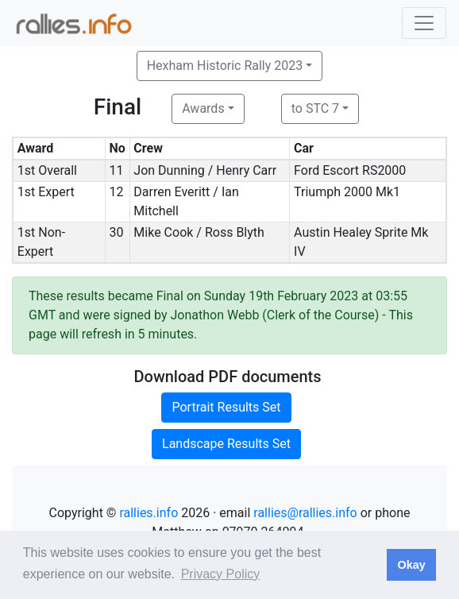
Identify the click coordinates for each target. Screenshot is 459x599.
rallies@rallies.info (305, 512)
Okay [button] (411, 564)
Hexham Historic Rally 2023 (225, 65)
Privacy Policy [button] (220, 574)
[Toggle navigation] (424, 23)
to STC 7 (315, 108)
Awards (203, 108)
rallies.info (148, 512)
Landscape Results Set (226, 443)
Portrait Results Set (226, 407)
